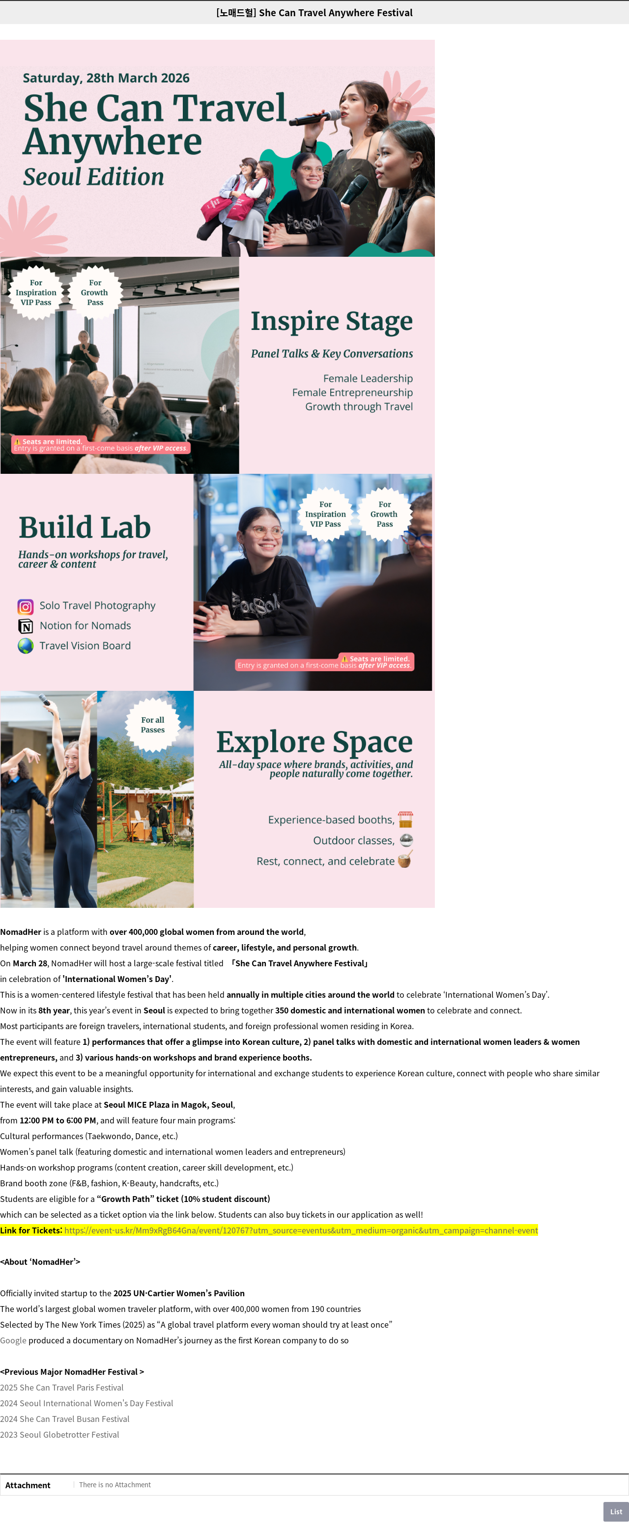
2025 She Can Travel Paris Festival (62, 1387)
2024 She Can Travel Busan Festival (65, 1418)
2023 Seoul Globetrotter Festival (59, 1434)
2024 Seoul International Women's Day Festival (86, 1403)
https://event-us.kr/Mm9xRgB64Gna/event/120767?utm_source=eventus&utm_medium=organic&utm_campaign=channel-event (301, 1230)
